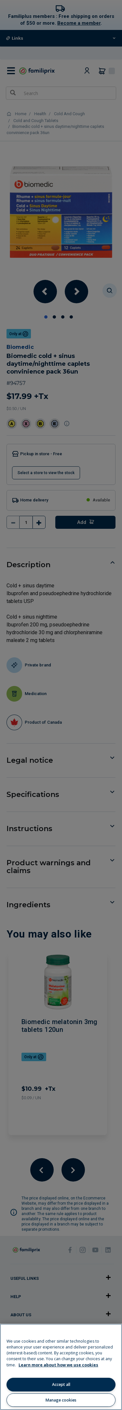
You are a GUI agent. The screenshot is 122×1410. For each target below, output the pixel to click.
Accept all (61, 1384)
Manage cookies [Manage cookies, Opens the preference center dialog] (61, 1400)
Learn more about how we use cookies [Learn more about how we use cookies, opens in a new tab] (58, 1365)
